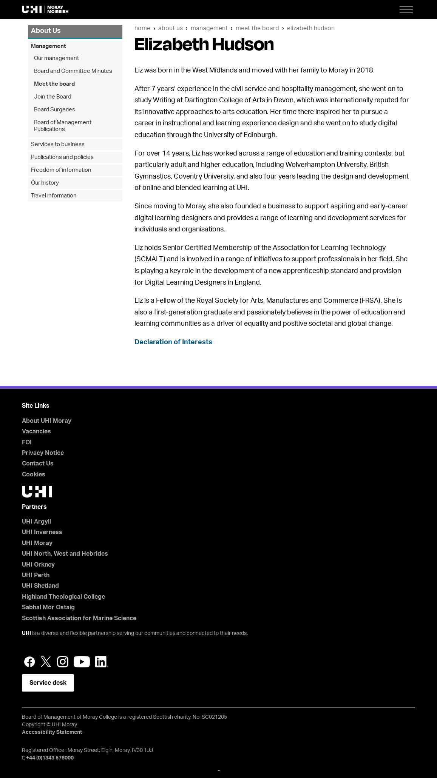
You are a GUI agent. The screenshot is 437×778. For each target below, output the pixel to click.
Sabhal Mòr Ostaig (48, 607)
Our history (45, 183)
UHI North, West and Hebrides (65, 554)
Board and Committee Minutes (73, 71)
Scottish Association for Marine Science (79, 618)
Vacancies (36, 431)
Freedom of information (61, 170)
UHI (26, 633)
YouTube (82, 661)
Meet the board (257, 28)
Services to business (58, 144)
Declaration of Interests (173, 342)
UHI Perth (35, 575)
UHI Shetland (40, 586)
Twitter (46, 661)
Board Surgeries (54, 109)
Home (142, 28)
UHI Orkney (38, 565)
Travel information (54, 196)
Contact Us (38, 464)
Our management (56, 58)
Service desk (47, 683)
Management (209, 28)
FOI (27, 442)
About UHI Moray (46, 421)
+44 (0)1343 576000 (50, 758)
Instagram (62, 661)
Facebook (29, 661)
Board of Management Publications (62, 126)
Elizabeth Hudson (311, 28)
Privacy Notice (43, 453)
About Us (170, 28)
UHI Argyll (36, 522)
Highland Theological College (63, 597)
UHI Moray (37, 543)
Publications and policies (62, 157)
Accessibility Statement (52, 732)
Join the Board (52, 97)
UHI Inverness (42, 532)
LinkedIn (101, 661)
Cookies (33, 474)
